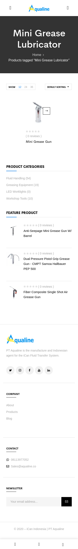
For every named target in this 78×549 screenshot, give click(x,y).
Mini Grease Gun (39, 141)
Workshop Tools (16, 198)
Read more (46, 111)
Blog (9, 418)
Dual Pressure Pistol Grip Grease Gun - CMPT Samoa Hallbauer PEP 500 (47, 264)
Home (36, 55)
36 (31, 87)
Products (12, 412)
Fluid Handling (15, 178)
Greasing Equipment (19, 185)
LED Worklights (16, 191)
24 (25, 87)
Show (12, 87)
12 (20, 87)
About (10, 405)
